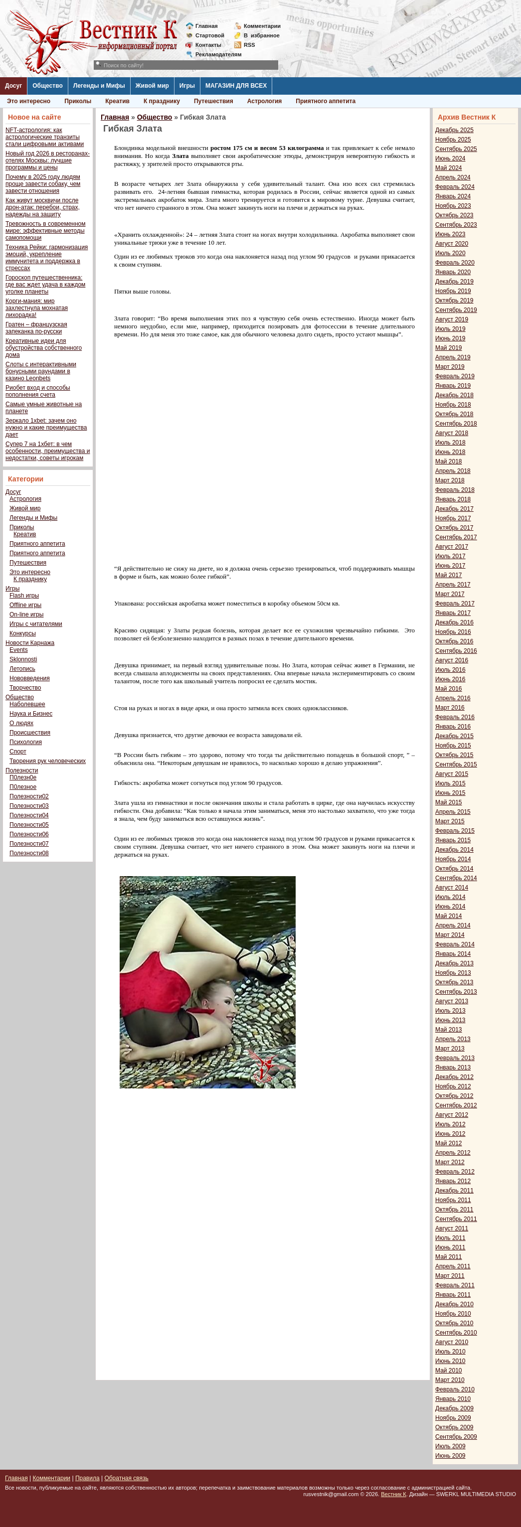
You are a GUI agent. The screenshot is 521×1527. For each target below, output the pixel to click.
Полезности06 (29, 834)
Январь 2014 (453, 953)
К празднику (162, 101)
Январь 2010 (453, 1398)
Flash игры (24, 595)
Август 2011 (451, 1228)
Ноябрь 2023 (453, 205)
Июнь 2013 (450, 1020)
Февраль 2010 (455, 1389)
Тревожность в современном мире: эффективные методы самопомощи (45, 230)
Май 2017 (448, 575)
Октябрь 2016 (454, 641)
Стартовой (209, 35)
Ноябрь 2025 (453, 139)
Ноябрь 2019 (453, 291)
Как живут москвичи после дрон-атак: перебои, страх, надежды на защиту (42, 207)
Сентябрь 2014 (456, 878)
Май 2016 (448, 688)
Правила (87, 1478)
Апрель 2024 (453, 177)
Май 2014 (448, 916)
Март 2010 (450, 1379)
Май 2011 (448, 1256)
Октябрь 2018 (454, 414)
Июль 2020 (450, 253)
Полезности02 (29, 796)
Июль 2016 (450, 669)
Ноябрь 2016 (453, 631)
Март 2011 (450, 1275)
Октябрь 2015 (454, 755)
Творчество (25, 687)
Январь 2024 (453, 196)
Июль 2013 (450, 1010)
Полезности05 (29, 824)
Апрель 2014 (453, 925)
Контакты (208, 45)
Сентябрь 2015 (456, 764)
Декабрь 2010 (454, 1304)
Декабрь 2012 (454, 1076)
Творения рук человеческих (47, 761)
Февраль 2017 (455, 603)
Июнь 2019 (450, 338)
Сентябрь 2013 (456, 991)
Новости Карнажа (29, 642)
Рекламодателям (214, 54)
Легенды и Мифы (99, 85)
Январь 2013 (453, 1067)
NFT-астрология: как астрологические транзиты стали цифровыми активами (44, 137)
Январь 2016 (453, 726)
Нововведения (29, 678)
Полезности (21, 770)
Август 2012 (451, 1114)
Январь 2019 (453, 385)
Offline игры (25, 605)
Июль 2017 (450, 556)
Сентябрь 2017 (456, 537)
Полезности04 (29, 815)
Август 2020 (451, 243)
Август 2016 (451, 660)
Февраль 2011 (455, 1285)
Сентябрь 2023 (456, 224)
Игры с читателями (35, 623)
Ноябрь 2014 (453, 859)
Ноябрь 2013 (453, 972)
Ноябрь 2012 (453, 1086)
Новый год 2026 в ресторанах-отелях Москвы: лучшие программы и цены (47, 160)
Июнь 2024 (450, 158)
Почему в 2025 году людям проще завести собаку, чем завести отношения (42, 183)
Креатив (117, 101)
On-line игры (26, 614)
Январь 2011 (453, 1294)
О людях (21, 723)
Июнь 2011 (450, 1247)
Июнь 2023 (450, 234)
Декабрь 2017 (454, 508)
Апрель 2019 (453, 357)
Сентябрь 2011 (456, 1219)
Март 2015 (450, 821)
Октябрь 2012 (454, 1095)
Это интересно (28, 101)
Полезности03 (29, 805)
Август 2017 (451, 546)
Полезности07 (29, 843)
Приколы (77, 101)
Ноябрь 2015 (453, 745)
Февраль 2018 (455, 489)
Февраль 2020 (455, 262)
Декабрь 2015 (454, 736)
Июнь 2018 (450, 452)
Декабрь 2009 (454, 1408)
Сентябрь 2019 (456, 309)
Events (18, 649)
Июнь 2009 (450, 1455)
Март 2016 (450, 707)
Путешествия (213, 101)
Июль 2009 (450, 1446)
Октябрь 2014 (454, 868)
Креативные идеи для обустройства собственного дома (43, 347)
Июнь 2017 (450, 565)
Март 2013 (450, 1048)
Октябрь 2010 (454, 1323)
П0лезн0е (22, 777)
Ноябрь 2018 (453, 404)
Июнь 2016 (450, 679)
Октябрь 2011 (454, 1209)
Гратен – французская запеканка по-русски (36, 328)
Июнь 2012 (450, 1133)
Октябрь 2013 (454, 982)
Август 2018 (451, 433)
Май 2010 (448, 1370)
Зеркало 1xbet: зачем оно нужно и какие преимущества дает (46, 427)
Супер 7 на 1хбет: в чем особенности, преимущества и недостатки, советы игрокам (47, 451)
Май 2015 (448, 802)
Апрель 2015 (453, 811)
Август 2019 (451, 319)
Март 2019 (450, 366)
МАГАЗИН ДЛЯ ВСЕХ (236, 85)
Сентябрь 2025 (456, 149)
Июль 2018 (450, 442)
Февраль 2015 (455, 830)
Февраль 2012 (455, 1171)
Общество (47, 85)
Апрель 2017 (453, 584)
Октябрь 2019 (454, 300)
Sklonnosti (23, 659)
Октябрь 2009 (454, 1427)
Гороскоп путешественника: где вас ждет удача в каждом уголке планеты (45, 284)
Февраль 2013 (455, 1058)
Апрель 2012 (453, 1152)
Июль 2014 (450, 897)
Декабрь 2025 (454, 130)
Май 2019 (448, 347)
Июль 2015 (450, 783)
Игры (187, 85)
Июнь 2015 (450, 792)
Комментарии (262, 26)
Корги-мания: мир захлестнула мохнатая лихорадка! (36, 308)
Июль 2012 (450, 1124)
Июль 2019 (450, 328)
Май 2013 (448, 1029)
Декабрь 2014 (454, 849)
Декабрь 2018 (454, 395)
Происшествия (29, 732)
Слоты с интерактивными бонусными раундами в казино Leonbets (40, 371)
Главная (206, 26)
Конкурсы (22, 633)
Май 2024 (448, 167)
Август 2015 (451, 773)
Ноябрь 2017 (453, 518)
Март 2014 (450, 934)
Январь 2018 (453, 499)
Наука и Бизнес (30, 713)
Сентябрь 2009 (456, 1436)
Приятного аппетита (325, 101)
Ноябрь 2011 (453, 1200)
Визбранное (262, 35)
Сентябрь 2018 (456, 423)
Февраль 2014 (455, 944)
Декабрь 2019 (454, 281)
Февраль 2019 (455, 376)
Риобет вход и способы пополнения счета (37, 391)
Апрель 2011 (453, 1266)
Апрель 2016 (453, 698)
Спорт (17, 751)
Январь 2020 (453, 272)
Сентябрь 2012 (456, 1105)
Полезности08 (29, 853)
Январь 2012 (453, 1181)
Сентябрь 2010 (456, 1332)
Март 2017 (450, 594)
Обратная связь (126, 1478)
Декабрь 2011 (454, 1190)
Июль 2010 (450, 1351)
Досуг (13, 85)
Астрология (264, 101)
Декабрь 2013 (454, 963)
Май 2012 (448, 1143)
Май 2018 (448, 461)
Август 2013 (451, 1001)
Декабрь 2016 (454, 622)
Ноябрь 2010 (453, 1313)
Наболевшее (27, 704)
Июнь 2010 (450, 1361)
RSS (249, 45)
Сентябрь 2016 (456, 650)
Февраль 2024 (455, 186)
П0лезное (22, 786)
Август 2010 (451, 1342)
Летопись (22, 668)
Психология (25, 742)
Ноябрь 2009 (453, 1417)
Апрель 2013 (453, 1039)
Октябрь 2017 (454, 527)
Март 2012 (450, 1162)
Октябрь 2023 (454, 215)
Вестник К (393, 1494)
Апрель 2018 (453, 470)
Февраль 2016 (455, 717)
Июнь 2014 (450, 906)
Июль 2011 (450, 1237)
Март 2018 (450, 480)
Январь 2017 (453, 613)
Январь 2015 (453, 840)
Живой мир (152, 85)
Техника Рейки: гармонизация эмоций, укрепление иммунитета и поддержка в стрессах (46, 258)
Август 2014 (451, 887)
